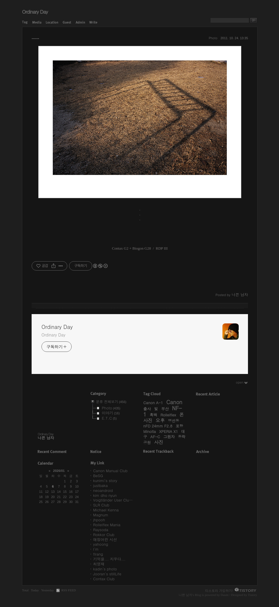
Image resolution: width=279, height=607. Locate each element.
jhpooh (99, 519)
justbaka (100, 485)
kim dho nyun (105, 495)
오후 (160, 420)
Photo (213, 38)
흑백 (153, 415)
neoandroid (103, 490)
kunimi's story (105, 480)
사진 (158, 442)
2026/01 (59, 470)
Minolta (149, 431)
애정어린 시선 (105, 539)
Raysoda (100, 529)
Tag (25, 22)
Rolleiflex (168, 415)
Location (52, 22)
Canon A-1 (153, 402)
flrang (98, 554)
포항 (179, 426)
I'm (96, 549)
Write (93, 22)
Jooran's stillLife (107, 573)
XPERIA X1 (168, 431)
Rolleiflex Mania (106, 524)
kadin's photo (105, 569)
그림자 (169, 436)
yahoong (100, 544)
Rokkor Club (103, 534)
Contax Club (104, 578)
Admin (80, 22)
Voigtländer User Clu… (113, 500)
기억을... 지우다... (109, 559)
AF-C (155, 436)
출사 (147, 408)
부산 (165, 408)
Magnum (100, 515)
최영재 (98, 564)
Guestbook (67, 22)
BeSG (98, 475)
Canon (174, 402)
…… (35, 37)
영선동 (173, 420)
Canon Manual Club (110, 470)
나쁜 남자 (185, 595)
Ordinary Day (35, 11)
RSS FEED (68, 590)
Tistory (252, 595)
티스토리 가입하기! (219, 590)
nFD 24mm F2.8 (157, 426)
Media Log (36, 22)
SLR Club (101, 505)
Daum (225, 595)
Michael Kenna (106, 510)
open (242, 382)
